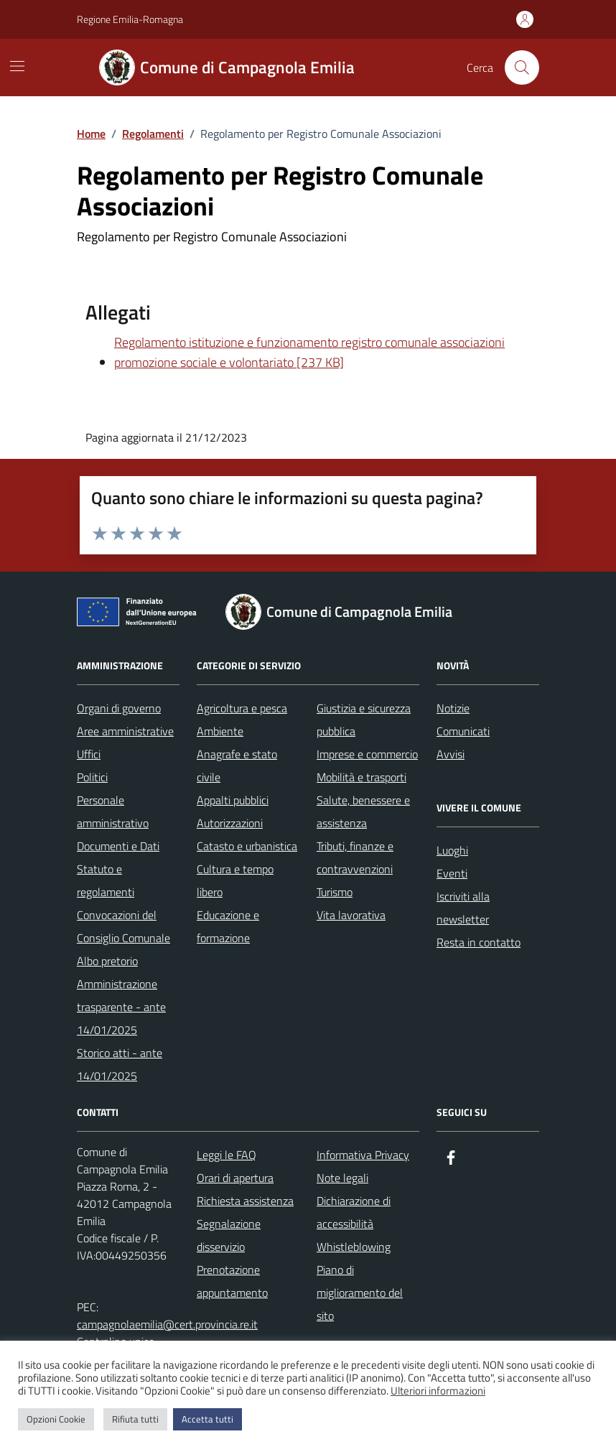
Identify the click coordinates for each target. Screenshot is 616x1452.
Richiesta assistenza (245, 1200)
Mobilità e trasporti (361, 777)
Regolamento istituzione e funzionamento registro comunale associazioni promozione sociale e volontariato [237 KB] (309, 352)
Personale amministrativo (113, 811)
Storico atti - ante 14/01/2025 (119, 1064)
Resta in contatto (479, 942)
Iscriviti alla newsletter (463, 908)
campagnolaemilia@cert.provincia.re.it (167, 1324)
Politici (92, 777)
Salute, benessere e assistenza (363, 811)
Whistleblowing (354, 1246)
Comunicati (463, 731)
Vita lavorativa (351, 914)
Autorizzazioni (230, 823)
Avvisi (451, 754)
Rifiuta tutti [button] (135, 1419)
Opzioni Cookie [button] (56, 1419)
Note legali (342, 1177)
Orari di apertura (235, 1177)
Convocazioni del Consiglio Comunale (123, 926)
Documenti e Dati (118, 846)
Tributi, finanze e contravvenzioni (355, 857)
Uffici (89, 754)
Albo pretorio (107, 960)
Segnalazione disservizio (229, 1235)
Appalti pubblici (233, 800)
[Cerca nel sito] (522, 67)
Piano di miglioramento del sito (360, 1292)
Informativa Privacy (363, 1154)
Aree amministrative (125, 731)
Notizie (453, 708)
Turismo (335, 891)
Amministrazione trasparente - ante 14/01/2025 (121, 1006)
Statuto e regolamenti (105, 880)
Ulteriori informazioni (438, 1390)
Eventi (452, 873)
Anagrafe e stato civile (237, 765)
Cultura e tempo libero (235, 880)
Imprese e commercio (367, 754)
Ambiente (220, 731)
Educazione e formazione (228, 926)
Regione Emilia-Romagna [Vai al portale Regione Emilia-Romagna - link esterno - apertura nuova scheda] (130, 19)
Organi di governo (119, 708)
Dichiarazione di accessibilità (354, 1212)
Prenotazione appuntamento (232, 1281)
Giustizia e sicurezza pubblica (364, 719)
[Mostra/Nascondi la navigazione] (17, 66)
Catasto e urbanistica (247, 846)
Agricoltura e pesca (242, 708)
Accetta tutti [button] (207, 1419)
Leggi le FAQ (226, 1154)
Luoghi (452, 850)
